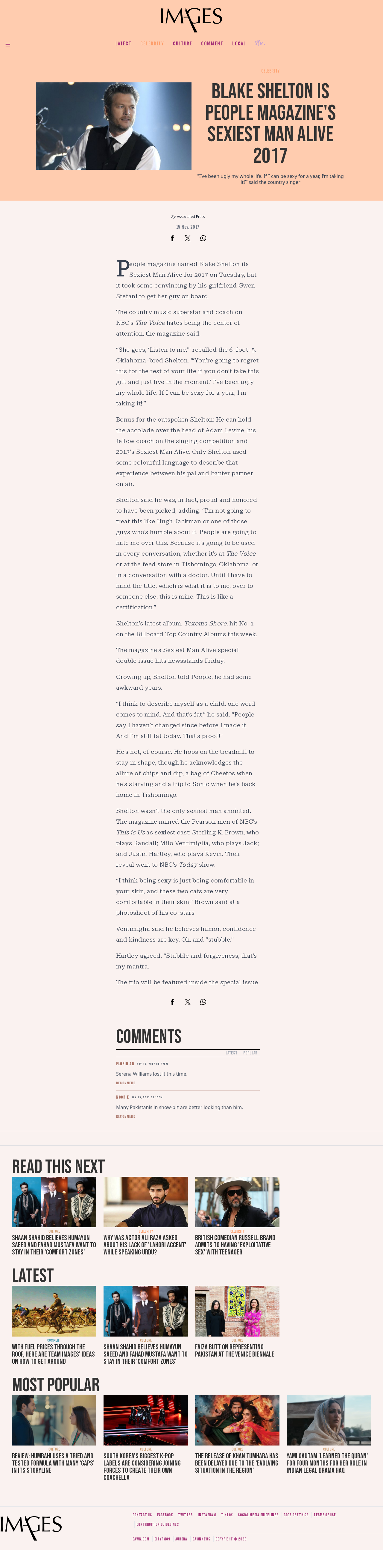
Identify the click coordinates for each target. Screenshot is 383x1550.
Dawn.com (141, 1539)
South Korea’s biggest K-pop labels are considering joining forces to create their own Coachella (142, 1467)
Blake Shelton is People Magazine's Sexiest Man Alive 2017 (270, 124)
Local (239, 43)
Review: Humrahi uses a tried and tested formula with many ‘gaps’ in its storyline (53, 1463)
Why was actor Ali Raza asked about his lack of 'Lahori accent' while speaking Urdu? (145, 1245)
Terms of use (325, 1514)
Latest (123, 43)
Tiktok (227, 1514)
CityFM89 (162, 1539)
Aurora (181, 1539)
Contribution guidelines (157, 1524)
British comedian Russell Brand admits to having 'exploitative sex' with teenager (235, 1245)
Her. (260, 43)
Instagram (207, 1514)
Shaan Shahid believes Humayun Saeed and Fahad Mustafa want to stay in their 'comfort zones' (54, 1245)
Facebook (165, 1514)
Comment (212, 43)
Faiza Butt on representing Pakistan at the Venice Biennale (234, 1351)
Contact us (142, 1514)
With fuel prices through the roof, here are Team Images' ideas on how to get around (53, 1354)
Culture (182, 43)
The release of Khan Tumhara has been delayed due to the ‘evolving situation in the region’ (236, 1463)
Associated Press (191, 216)
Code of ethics (296, 1514)
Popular (250, 1053)
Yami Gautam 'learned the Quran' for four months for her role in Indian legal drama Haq (327, 1463)
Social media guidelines (258, 1514)
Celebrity (152, 43)
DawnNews (201, 1539)
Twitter (185, 1514)
